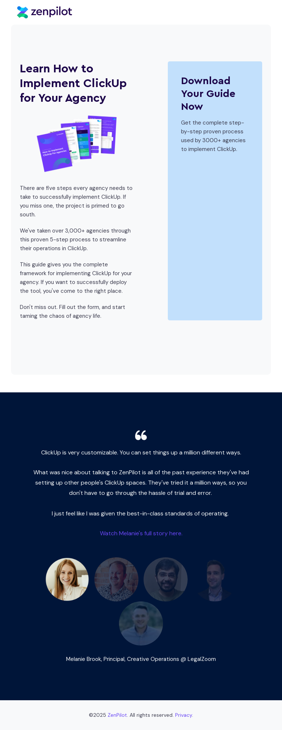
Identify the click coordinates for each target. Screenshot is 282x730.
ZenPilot (117, 715)
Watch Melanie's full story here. (141, 533)
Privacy (183, 715)
